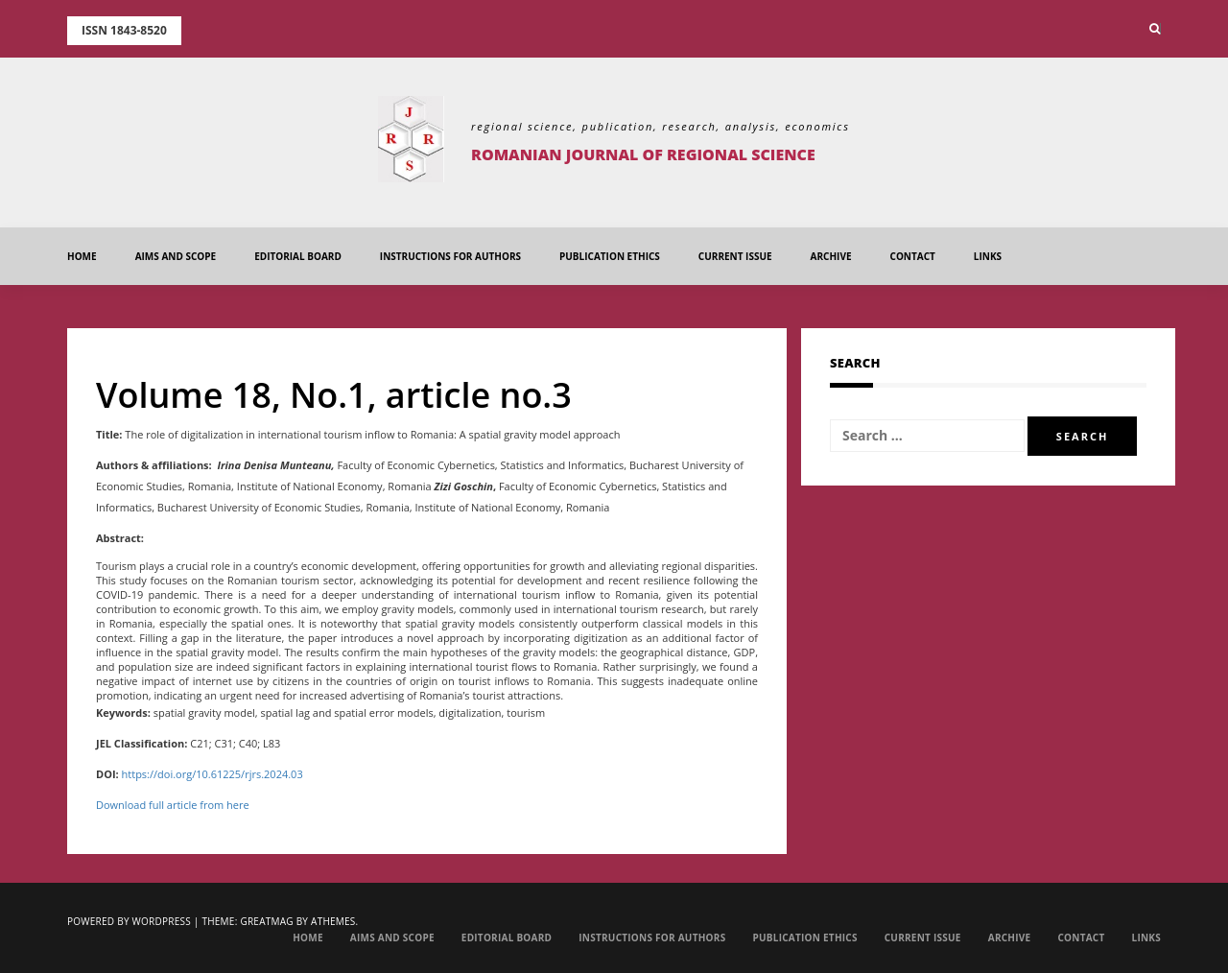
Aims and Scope (176, 256)
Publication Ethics (609, 256)
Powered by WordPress (129, 921)
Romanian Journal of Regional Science (643, 154)
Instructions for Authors (450, 256)
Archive (831, 256)
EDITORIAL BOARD (298, 256)
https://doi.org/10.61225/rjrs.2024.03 (212, 774)
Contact (912, 256)
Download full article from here (172, 804)
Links (988, 256)
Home (82, 256)
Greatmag (266, 921)
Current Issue (735, 256)
